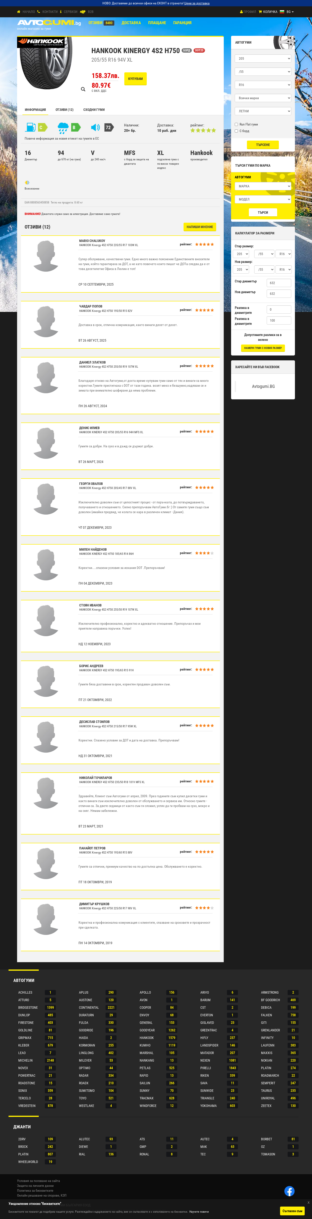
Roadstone (26, 1083)
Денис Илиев (89, 428)
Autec (205, 1139)
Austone (85, 1000)
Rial (82, 1154)
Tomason (268, 1154)
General (146, 1023)
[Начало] (18, 11)
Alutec (84, 1139)
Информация (35, 110)
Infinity (267, 1038)
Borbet (266, 1139)
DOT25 (199, 50)
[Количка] (260, 11)
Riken (204, 1075)
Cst (203, 1007)
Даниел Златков (92, 362)
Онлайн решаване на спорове (38, 1195)
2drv (22, 1139)
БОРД (186, 50)
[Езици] (287, 11)
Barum (205, 1000)
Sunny (144, 1091)
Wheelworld (28, 1162)
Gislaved (207, 1023)
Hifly (204, 1038)
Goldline (25, 1030)
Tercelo (24, 1098)
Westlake (86, 1106)
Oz (263, 1147)
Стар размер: (244, 246)
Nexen (205, 1060)
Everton (206, 1015)
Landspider (209, 1045)
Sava (203, 1083)
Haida (83, 1038)
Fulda (83, 1023)
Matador (207, 1053)
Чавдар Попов (90, 306)
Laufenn (267, 1045)
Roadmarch (270, 1075)
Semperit (268, 1083)
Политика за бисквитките (35, 1190)
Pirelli (205, 1068)
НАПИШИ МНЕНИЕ (200, 227)
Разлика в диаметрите (243, 310)
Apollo (145, 992)
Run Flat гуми (246, 124)
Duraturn (86, 1015)
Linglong (86, 1053)
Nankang (147, 1060)
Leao (22, 1053)
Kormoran (87, 1045)
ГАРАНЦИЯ (182, 22)
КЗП (64, 1195)
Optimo (84, 1068)
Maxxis (266, 1053)
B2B (91, 12)
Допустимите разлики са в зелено (263, 337)
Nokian (266, 1060)
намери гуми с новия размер (263, 348)
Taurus (266, 1091)
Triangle (207, 1098)
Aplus (83, 992)
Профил (250, 12)
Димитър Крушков (94, 904)
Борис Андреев (91, 666)
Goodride (86, 1030)
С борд (242, 131)
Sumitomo (87, 1091)
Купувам (135, 79)
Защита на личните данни (35, 1186)
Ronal (144, 1154)
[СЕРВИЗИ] (60, 11)
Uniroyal (268, 1098)
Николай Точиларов (95, 778)
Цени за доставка (197, 3)
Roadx (83, 1083)
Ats (142, 1139)
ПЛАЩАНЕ (157, 22)
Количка (270, 12)
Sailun (145, 1083)
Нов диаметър (245, 292)
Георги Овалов (91, 484)
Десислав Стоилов (94, 722)
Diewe (83, 1147)
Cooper (145, 1007)
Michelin (25, 1060)
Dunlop (24, 1015)
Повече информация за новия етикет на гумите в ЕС (62, 138)
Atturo (23, 1000)
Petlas (145, 1068)
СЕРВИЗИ (71, 12)
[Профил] (241, 12)
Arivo (204, 992)
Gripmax (24, 1038)
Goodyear (147, 1030)
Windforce (148, 1106)
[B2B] (83, 11)
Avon (143, 1000)
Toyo (82, 1098)
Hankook (147, 1038)
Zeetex (266, 1106)
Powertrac (26, 1075)
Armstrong (270, 992)
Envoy (144, 1015)
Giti (264, 1023)
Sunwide (207, 1091)
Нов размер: (243, 262)
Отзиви (95, 22)
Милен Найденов (93, 549)
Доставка (131, 22)
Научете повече (199, 1211)
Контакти (50, 12)
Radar (83, 1075)
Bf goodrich (270, 1000)
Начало (29, 12)
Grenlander (270, 1030)
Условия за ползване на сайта (38, 1181)
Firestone (26, 1023)
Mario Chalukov (92, 241)
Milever (85, 1060)
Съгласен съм (292, 1211)
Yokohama (208, 1106)
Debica (266, 1007)
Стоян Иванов (90, 605)
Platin (266, 1068)
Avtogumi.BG (263, 386)
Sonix (22, 1091)
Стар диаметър (246, 281)
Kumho (145, 1045)
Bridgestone (28, 1007)
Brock (23, 1147)
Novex (23, 1068)
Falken (266, 1015)
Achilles (25, 992)
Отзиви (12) (65, 110)
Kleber (23, 1045)
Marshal (147, 1053)
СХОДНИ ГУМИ (94, 110)
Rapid (144, 1075)
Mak (203, 1147)
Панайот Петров (92, 848)
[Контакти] (38, 11)
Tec (203, 1154)
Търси (263, 212)
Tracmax (147, 1098)
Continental (89, 1007)
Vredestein (27, 1106)
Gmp (143, 1147)
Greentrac (208, 1030)
